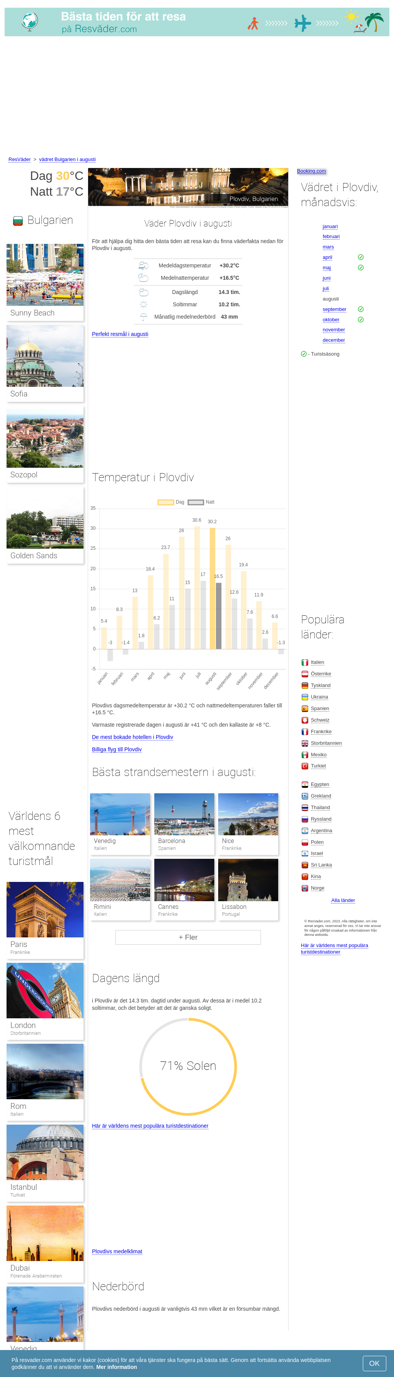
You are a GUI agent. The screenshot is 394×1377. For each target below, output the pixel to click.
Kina (316, 876)
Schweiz (320, 720)
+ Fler (188, 937)
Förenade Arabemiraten (36, 1276)
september (334, 309)
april (327, 257)
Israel (317, 853)
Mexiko (319, 754)
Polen (317, 842)
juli (326, 288)
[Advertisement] (197, 97)
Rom (18, 1106)
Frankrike (20, 952)
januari (330, 226)
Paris (18, 944)
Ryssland (321, 819)
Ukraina (319, 697)
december (334, 340)
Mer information (116, 1367)
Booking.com (311, 171)
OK (374, 1363)
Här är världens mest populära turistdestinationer (150, 1126)
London (23, 1025)
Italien (16, 1114)
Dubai (20, 1268)
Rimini (102, 906)
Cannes (168, 906)
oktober (331, 319)
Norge (317, 888)
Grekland (321, 796)
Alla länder (343, 900)
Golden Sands (33, 555)
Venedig (105, 841)
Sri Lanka (321, 865)
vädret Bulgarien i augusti (67, 159)
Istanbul (23, 1187)
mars (328, 247)
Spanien (320, 708)
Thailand (320, 807)
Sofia (19, 393)
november (334, 329)
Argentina (321, 830)
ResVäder (19, 159)
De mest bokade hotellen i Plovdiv (132, 737)
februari (331, 236)
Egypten (320, 784)
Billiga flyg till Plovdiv (117, 749)
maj (327, 267)
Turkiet (17, 1195)
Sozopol (23, 474)
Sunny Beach (32, 312)
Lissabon (234, 906)
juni (327, 278)
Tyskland (321, 685)
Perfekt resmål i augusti (120, 334)
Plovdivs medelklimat (117, 1251)
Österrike (321, 674)
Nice (228, 841)
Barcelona (171, 841)
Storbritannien (25, 1033)
